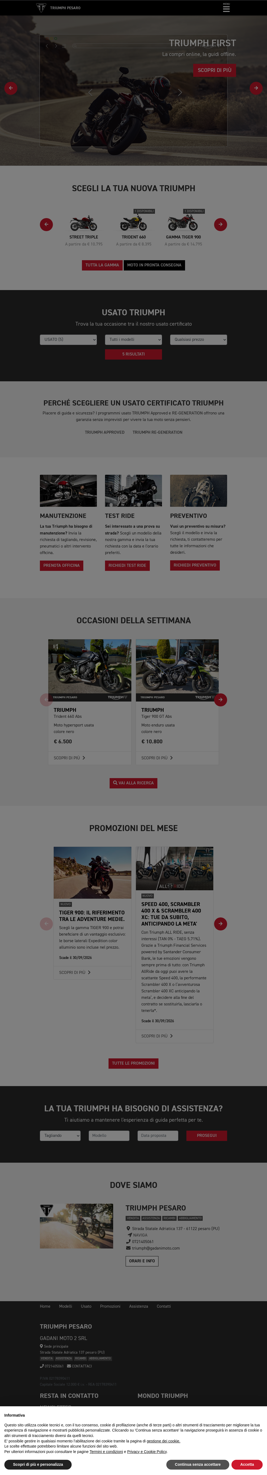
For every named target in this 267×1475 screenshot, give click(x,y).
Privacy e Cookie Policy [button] (147, 1451)
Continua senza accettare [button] (198, 1464)
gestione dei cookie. (163, 1441)
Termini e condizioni (106, 1451)
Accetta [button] (247, 1464)
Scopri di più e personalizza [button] (38, 1464)
